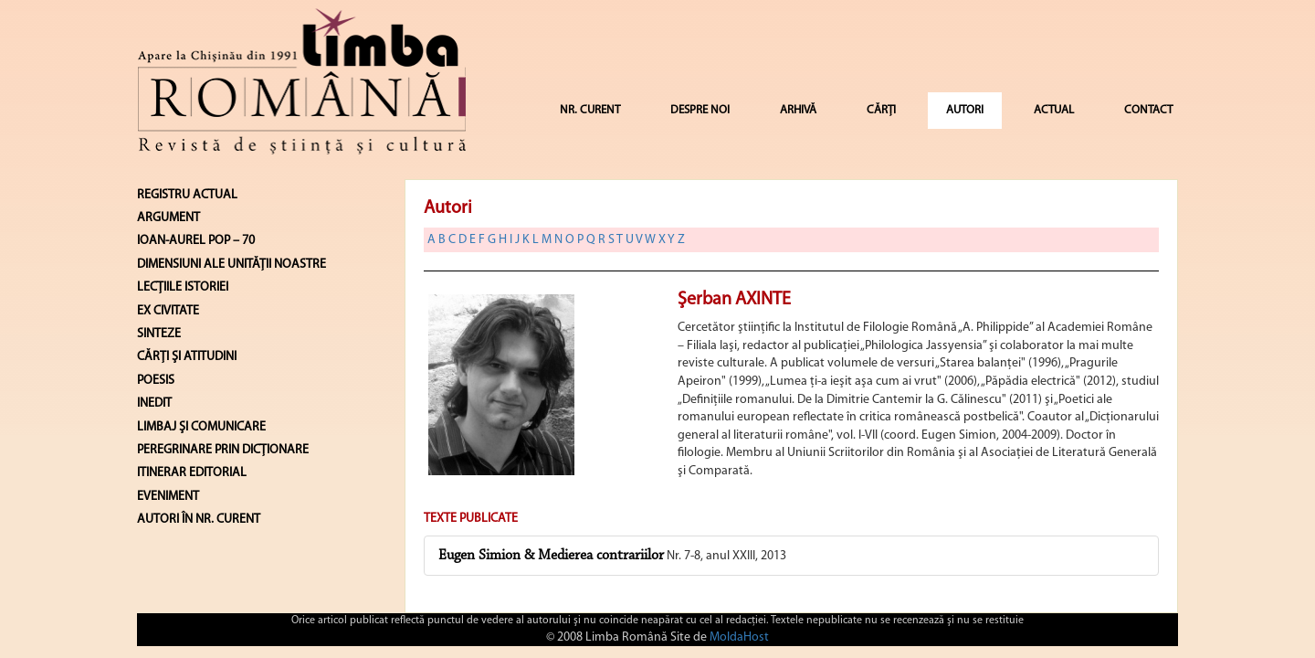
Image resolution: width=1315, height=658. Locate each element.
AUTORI (965, 110)
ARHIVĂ (798, 110)
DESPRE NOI (700, 110)
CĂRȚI (881, 110)
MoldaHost (739, 637)
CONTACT (1148, 110)
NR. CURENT (590, 110)
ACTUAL (1054, 110)
